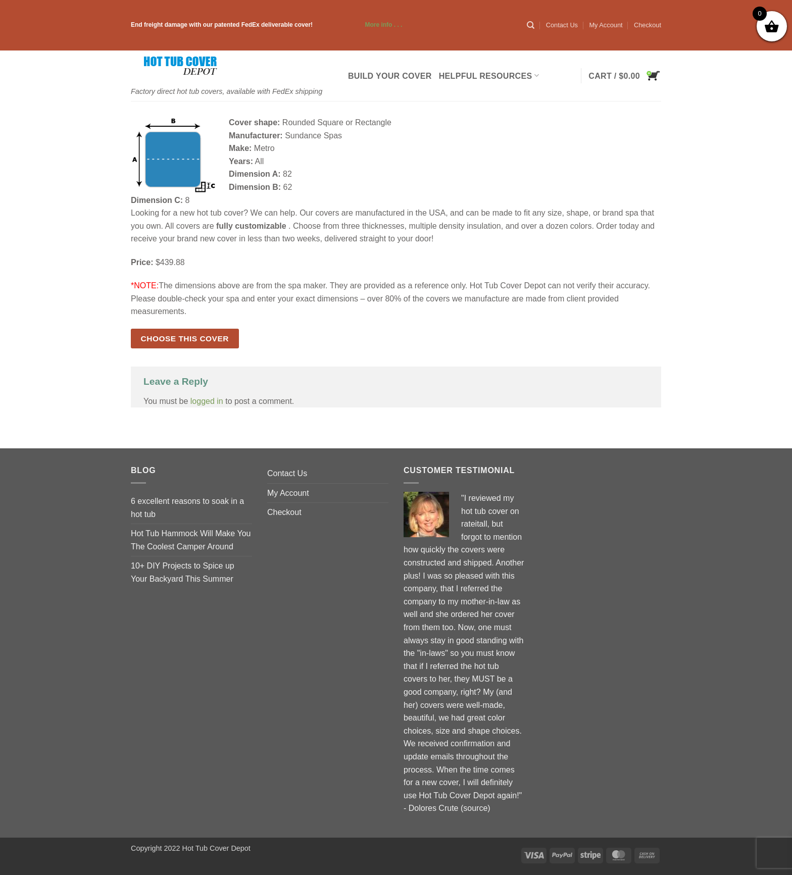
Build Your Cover (390, 76)
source (475, 808)
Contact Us (562, 25)
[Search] (530, 25)
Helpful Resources (489, 75)
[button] (624, 76)
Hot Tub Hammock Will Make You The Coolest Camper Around (191, 540)
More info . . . (358, 24)
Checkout (647, 25)
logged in (206, 401)
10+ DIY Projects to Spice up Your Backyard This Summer (182, 572)
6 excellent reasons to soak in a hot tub (187, 508)
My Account (605, 25)
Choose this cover (185, 338)
